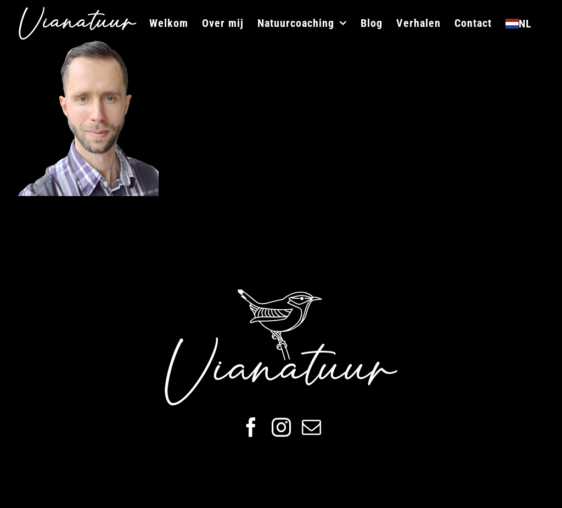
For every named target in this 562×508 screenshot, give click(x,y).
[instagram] (281, 427)
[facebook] (251, 427)
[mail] (311, 427)
